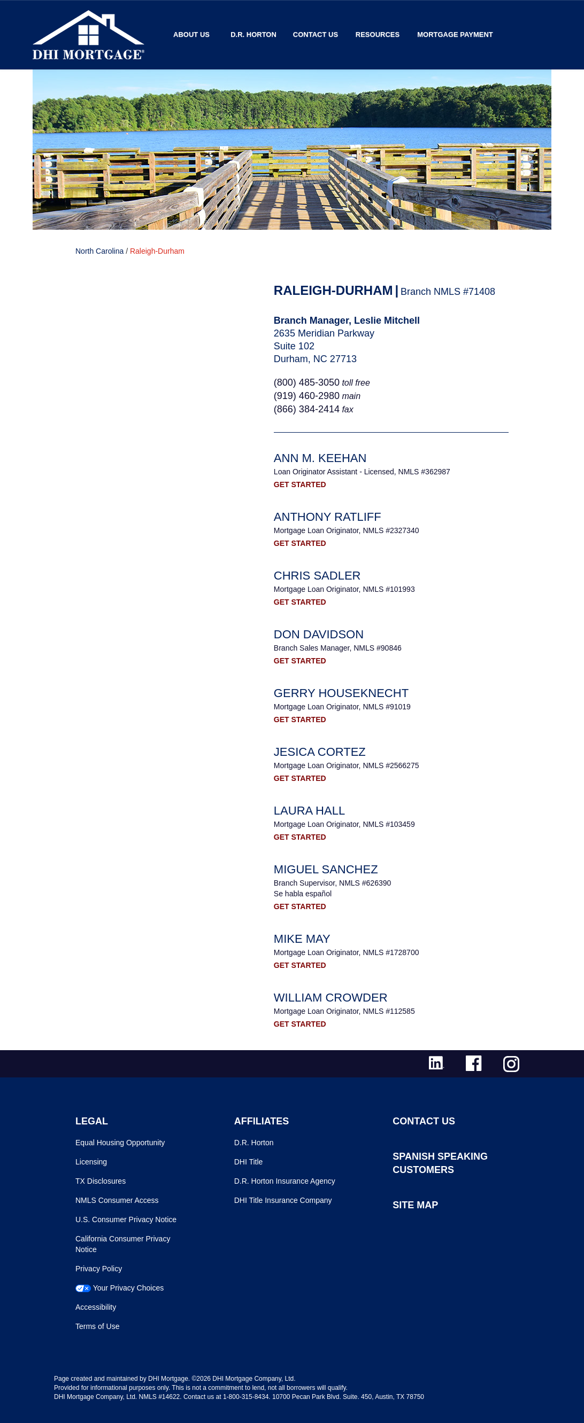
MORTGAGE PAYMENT (455, 34)
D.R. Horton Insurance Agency (284, 1181)
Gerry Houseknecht (341, 693)
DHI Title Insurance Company (283, 1200)
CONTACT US (424, 1121)
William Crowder (331, 997)
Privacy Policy (98, 1268)
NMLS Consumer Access (117, 1200)
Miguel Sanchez (326, 869)
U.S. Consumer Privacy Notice (125, 1219)
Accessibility (95, 1307)
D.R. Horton (253, 34)
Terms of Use (97, 1326)
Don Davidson (319, 634)
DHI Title (248, 1162)
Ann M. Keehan (320, 458)
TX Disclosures (100, 1181)
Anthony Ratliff (327, 516)
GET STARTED (300, 484)
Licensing (91, 1162)
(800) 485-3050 (307, 382)
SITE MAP (415, 1205)
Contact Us (315, 34)
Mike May (302, 938)
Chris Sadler (317, 575)
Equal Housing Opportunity (120, 1142)
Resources (377, 34)
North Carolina (99, 251)
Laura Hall (309, 810)
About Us (191, 34)
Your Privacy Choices (128, 1288)
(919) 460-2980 (307, 395)
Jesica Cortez (320, 752)
